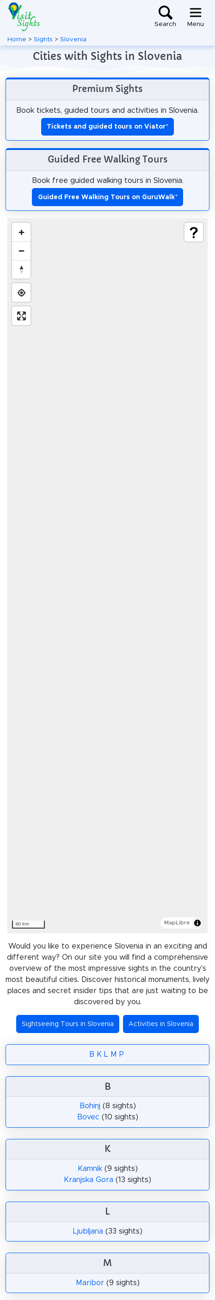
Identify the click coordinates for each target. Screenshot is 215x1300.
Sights (43, 39)
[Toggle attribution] (197, 923)
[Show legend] (193, 232)
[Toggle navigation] (196, 17)
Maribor (90, 1283)
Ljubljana (88, 1231)
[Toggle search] (165, 17)
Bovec (88, 1117)
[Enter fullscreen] (21, 315)
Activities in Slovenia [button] (161, 1024)
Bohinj (90, 1106)
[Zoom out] (21, 250)
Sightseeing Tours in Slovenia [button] (68, 1024)
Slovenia (73, 39)
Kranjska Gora (88, 1179)
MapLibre (177, 922)
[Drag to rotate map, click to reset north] (21, 269)
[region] (107, 575)
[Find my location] (21, 292)
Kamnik (90, 1168)
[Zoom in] (21, 232)
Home (16, 39)
